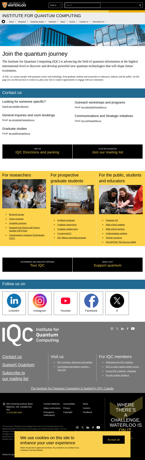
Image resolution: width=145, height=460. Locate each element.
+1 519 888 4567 (14, 412)
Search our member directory (15, 106)
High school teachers (115, 229)
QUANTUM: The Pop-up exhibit (121, 242)
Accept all (114, 439)
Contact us (12, 356)
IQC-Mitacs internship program (71, 238)
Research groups (16, 214)
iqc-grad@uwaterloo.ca (19, 133)
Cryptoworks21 (64, 233)
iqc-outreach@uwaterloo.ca (93, 107)
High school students (115, 224)
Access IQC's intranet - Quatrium (121, 371)
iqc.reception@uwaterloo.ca (21, 120)
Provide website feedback (117, 375)
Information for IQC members (119, 362)
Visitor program (16, 219)
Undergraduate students (116, 233)
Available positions (17, 223)
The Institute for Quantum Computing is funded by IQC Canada (72, 388)
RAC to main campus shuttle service (122, 366)
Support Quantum (18, 364)
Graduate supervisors (67, 224)
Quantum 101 (112, 220)
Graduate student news (67, 229)
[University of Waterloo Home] (14, 5)
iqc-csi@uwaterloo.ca (91, 121)
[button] (119, 5)
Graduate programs (66, 220)
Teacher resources (114, 238)
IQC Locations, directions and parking (74, 362)
